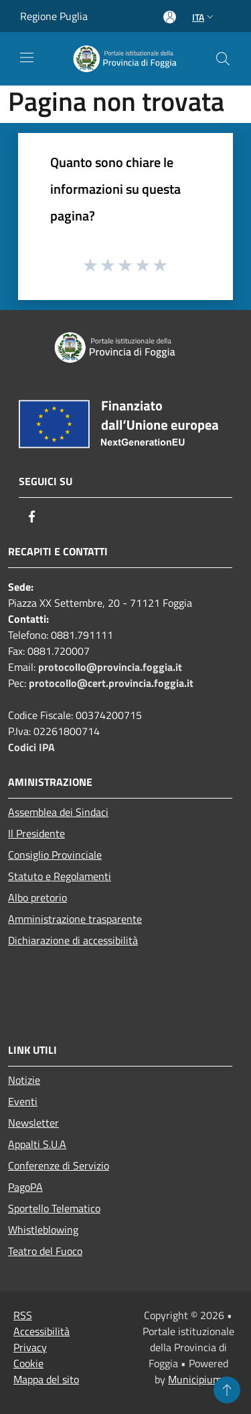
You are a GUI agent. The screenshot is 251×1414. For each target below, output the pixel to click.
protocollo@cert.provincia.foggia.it (111, 683)
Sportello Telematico (54, 1208)
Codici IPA (31, 747)
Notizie (24, 1080)
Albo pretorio (37, 897)
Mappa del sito (46, 1379)
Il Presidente (36, 833)
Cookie (28, 1363)
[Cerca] (223, 59)
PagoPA (25, 1187)
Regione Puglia (54, 16)
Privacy (30, 1347)
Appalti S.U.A (37, 1144)
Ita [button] (204, 17)
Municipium (195, 1379)
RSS (22, 1315)
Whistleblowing (43, 1230)
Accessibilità (41, 1331)
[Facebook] (32, 516)
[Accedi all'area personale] (170, 17)
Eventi (22, 1101)
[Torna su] (227, 1390)
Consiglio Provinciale (55, 855)
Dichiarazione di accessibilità (73, 940)
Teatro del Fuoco (45, 1251)
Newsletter (33, 1123)
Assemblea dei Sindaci (58, 812)
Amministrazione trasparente (75, 919)
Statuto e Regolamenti (59, 876)
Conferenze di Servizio (58, 1165)
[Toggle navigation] (27, 57)
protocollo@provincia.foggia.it (110, 667)
